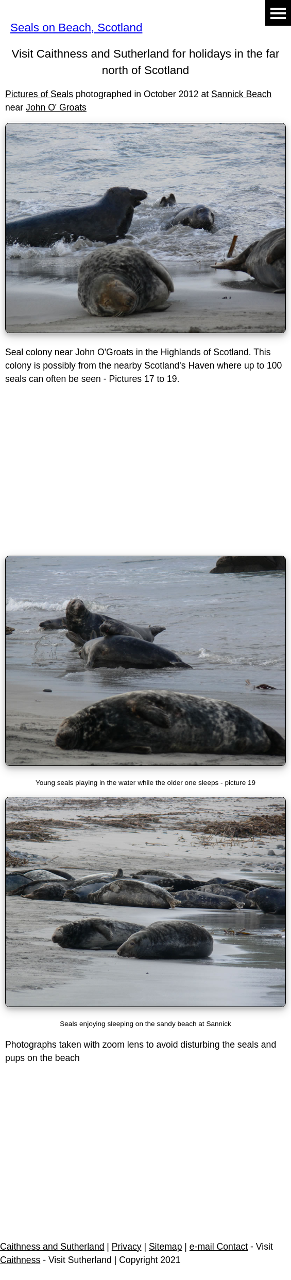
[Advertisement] (145, 475)
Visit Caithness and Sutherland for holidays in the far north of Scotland (146, 61)
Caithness (20, 1260)
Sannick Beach (241, 94)
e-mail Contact (219, 1246)
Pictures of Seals (39, 94)
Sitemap (165, 1246)
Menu (278, 13)
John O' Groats (56, 107)
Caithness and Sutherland (52, 1246)
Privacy (127, 1246)
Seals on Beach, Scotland (76, 27)
